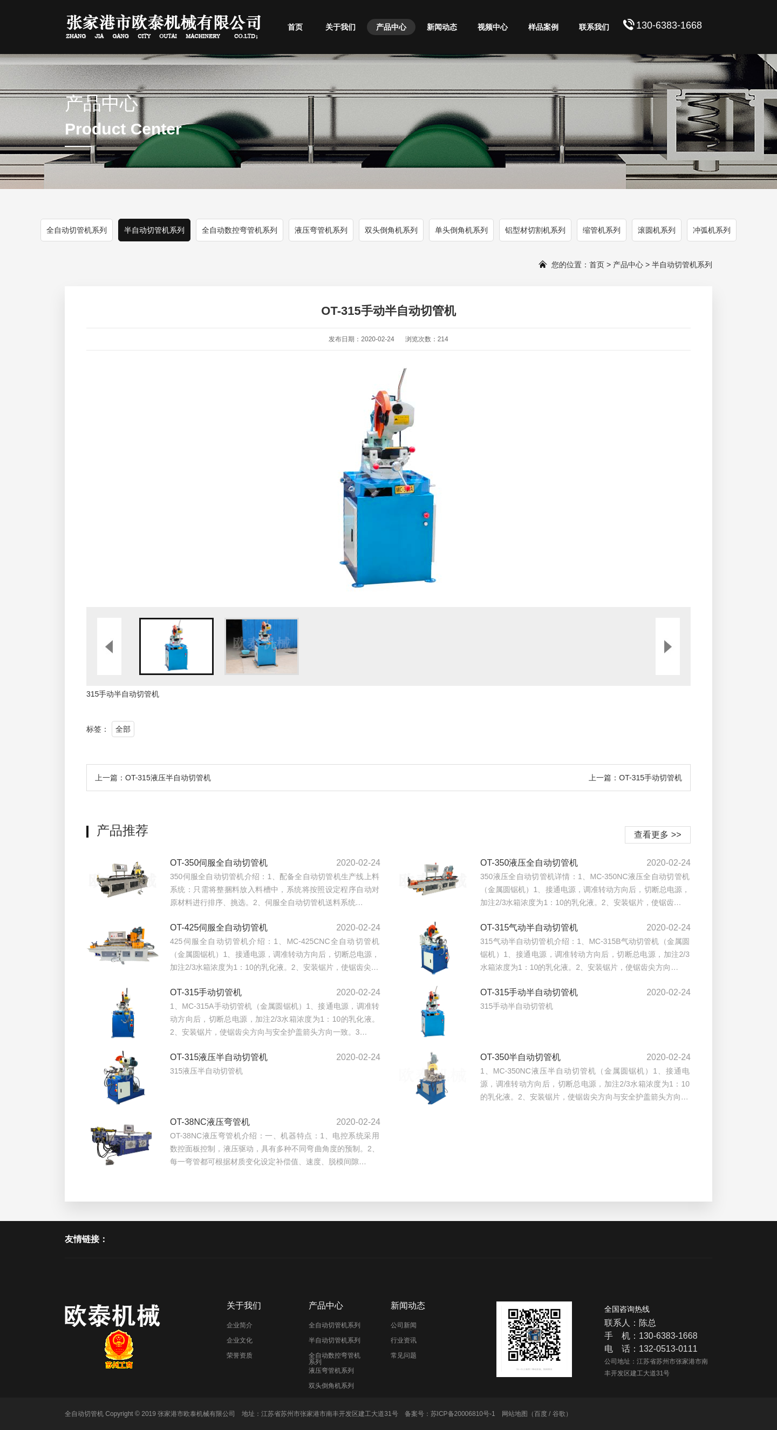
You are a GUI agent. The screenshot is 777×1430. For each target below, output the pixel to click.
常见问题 (404, 1355)
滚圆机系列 (657, 230)
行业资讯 (404, 1340)
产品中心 (391, 27)
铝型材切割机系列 (535, 230)
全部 (123, 729)
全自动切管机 (84, 1414)
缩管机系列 (602, 230)
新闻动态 (442, 27)
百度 (540, 1414)
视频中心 (493, 27)
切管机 (148, 694)
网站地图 (515, 1414)
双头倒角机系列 (391, 230)
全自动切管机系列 (76, 230)
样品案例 (543, 27)
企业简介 (240, 1325)
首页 (295, 27)
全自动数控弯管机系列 (239, 230)
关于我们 (340, 27)
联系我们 (594, 27)
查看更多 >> (657, 834)
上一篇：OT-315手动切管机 (635, 777)
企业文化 (240, 1340)
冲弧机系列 (712, 230)
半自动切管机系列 (154, 230)
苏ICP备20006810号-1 (463, 1414)
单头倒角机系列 (461, 230)
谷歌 (559, 1414)
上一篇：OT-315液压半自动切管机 (153, 777)
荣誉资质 (240, 1355)
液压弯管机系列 (321, 230)
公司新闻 (404, 1325)
